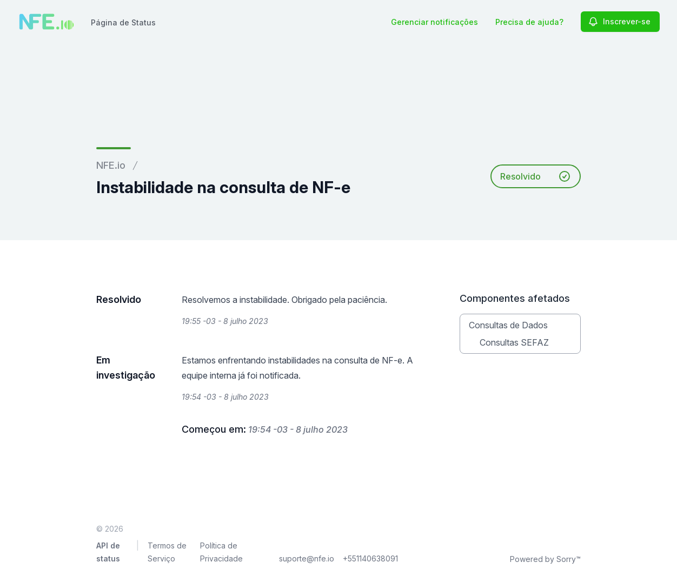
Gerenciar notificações (434, 22)
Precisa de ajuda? (529, 22)
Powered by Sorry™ (545, 559)
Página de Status (123, 22)
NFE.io (110, 165)
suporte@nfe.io (306, 558)
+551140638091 (370, 558)
